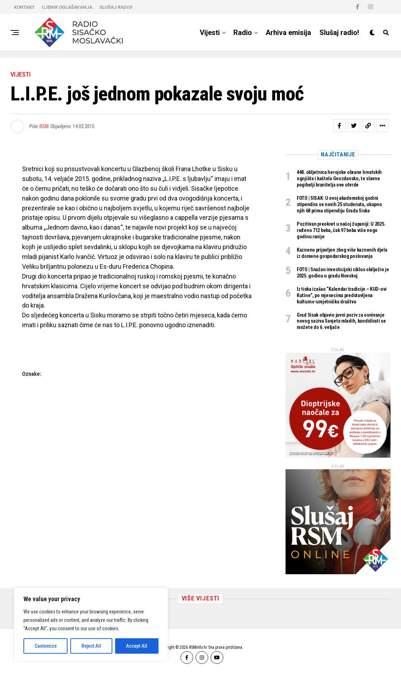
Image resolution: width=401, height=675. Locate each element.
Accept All (136, 646)
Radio (242, 32)
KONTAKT (24, 7)
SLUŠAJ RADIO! (116, 7)
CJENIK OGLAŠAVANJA (67, 7)
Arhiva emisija (288, 32)
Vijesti (210, 32)
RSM (44, 126)
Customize (46, 646)
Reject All (91, 646)
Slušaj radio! (339, 32)
